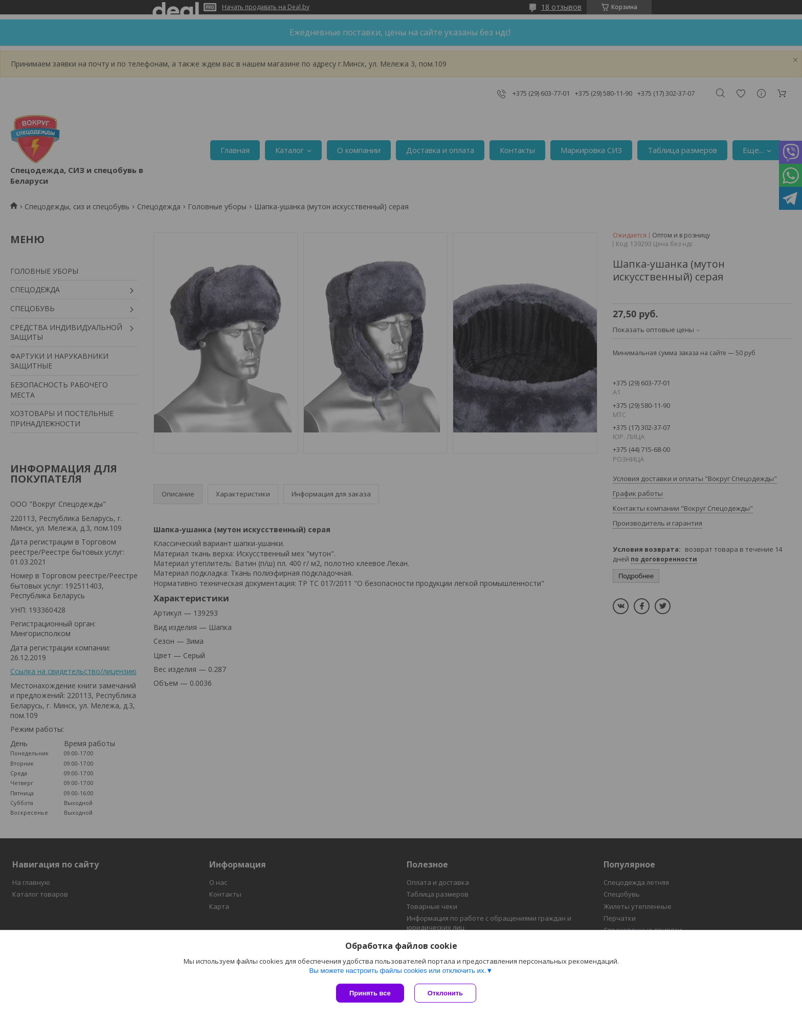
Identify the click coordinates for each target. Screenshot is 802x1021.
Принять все (370, 993)
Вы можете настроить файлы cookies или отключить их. (397, 970)
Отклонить (445, 993)
